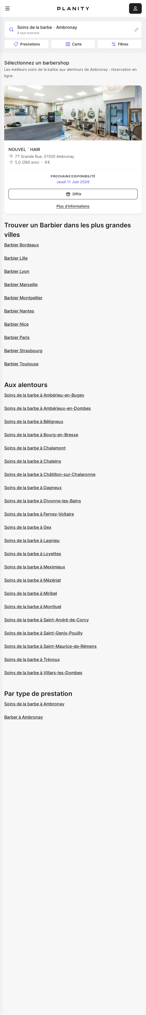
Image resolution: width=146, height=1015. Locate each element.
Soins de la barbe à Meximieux (34, 566)
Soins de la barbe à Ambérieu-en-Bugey (44, 395)
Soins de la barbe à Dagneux (33, 487)
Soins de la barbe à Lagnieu (32, 540)
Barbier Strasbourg (23, 350)
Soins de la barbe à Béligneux (33, 421)
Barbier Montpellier (23, 297)
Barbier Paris (17, 337)
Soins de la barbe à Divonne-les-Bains (42, 500)
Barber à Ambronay (23, 717)
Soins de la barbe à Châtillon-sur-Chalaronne (49, 474)
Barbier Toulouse (21, 363)
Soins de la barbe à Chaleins (32, 461)
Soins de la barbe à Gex (27, 527)
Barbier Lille (16, 258)
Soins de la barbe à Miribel (30, 593)
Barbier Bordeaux (21, 244)
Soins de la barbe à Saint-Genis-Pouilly (43, 633)
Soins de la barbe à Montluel (32, 606)
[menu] (7, 8)
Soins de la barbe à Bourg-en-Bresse (41, 434)
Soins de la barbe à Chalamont (35, 448)
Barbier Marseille (21, 284)
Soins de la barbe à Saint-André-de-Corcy (46, 619)
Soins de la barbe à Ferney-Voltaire (39, 514)
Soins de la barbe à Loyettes (32, 553)
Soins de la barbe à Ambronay (34, 703)
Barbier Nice (16, 324)
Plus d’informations (73, 206)
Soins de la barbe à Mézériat (32, 580)
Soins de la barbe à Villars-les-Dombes (43, 672)
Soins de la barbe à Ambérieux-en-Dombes (47, 408)
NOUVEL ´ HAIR (24, 149)
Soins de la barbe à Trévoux (32, 659)
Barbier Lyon (16, 271)
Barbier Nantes (19, 311)
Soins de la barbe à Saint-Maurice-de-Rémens (50, 646)
